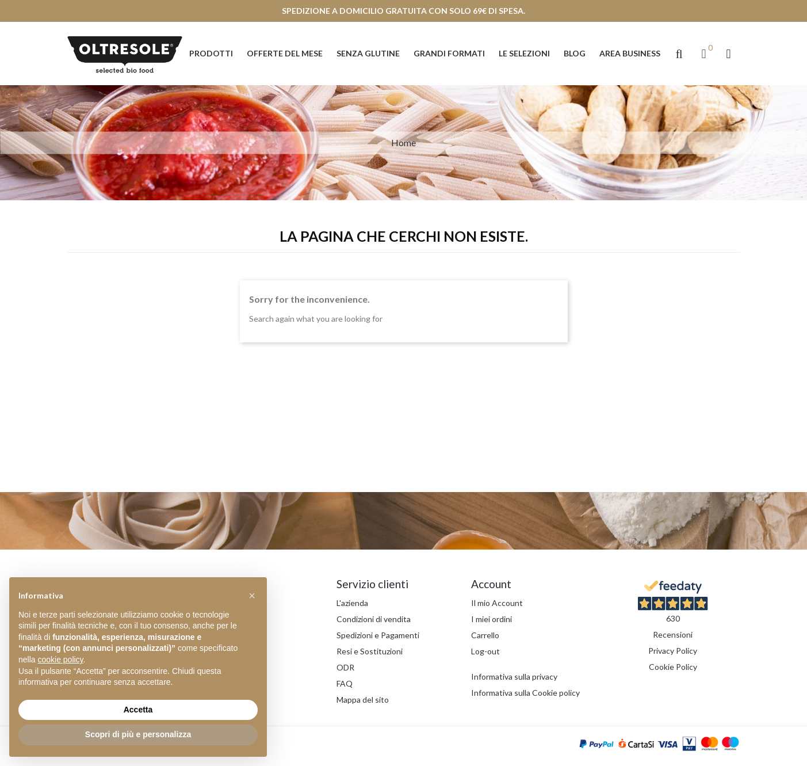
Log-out (485, 651)
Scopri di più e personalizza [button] (138, 734)
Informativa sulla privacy (514, 676)
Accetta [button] (138, 709)
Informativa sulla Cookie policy (525, 693)
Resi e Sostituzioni (369, 651)
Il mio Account (497, 603)
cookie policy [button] (60, 659)
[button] (679, 53)
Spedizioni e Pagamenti (377, 635)
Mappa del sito (362, 699)
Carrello (485, 635)
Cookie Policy (673, 667)
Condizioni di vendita (373, 619)
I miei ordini (491, 619)
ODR (345, 667)
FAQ (344, 683)
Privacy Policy (672, 651)
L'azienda (352, 603)
